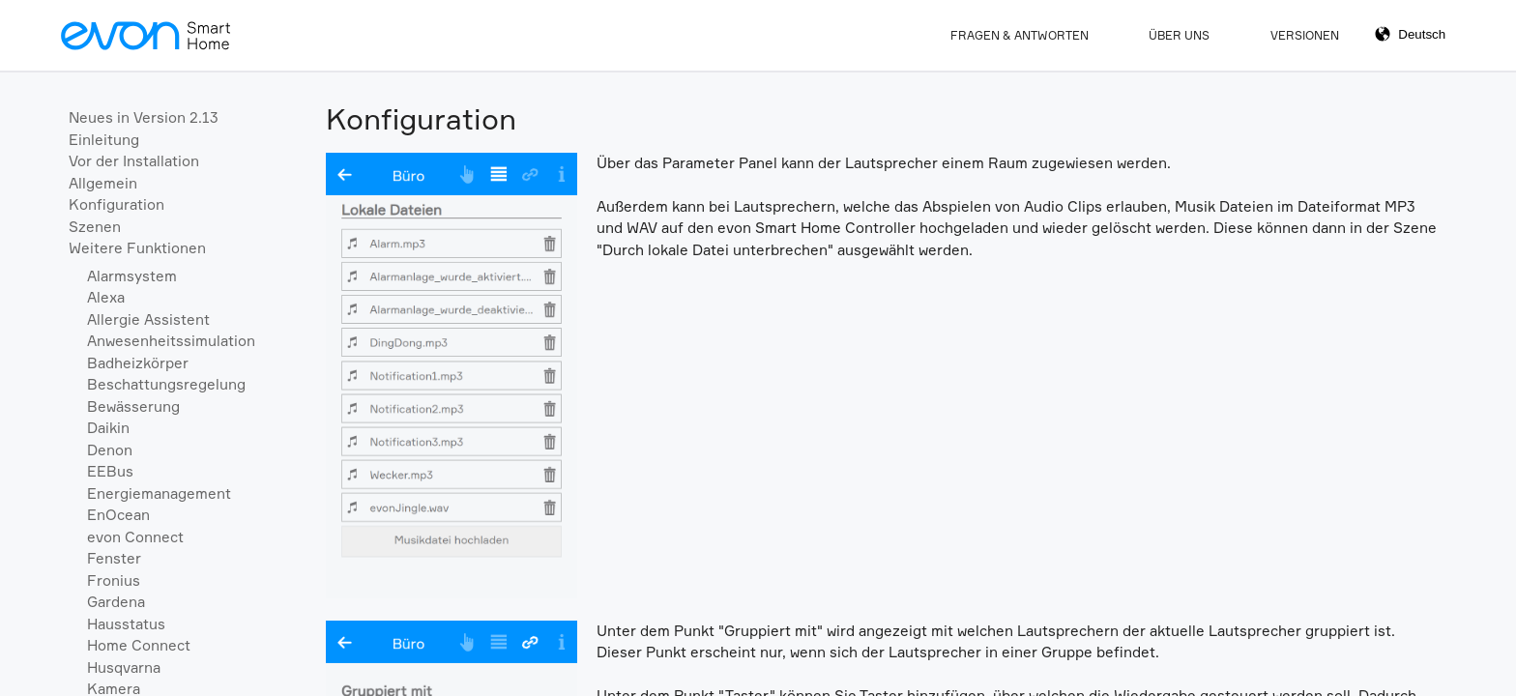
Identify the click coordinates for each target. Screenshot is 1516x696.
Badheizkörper (138, 363)
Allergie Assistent (148, 319)
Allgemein (103, 183)
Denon (109, 450)
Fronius (113, 580)
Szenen (95, 227)
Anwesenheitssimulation (171, 341)
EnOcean (118, 515)
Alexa (106, 297)
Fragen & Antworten (1019, 35)
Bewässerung (133, 406)
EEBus (110, 471)
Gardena (116, 602)
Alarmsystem (132, 276)
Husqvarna (123, 667)
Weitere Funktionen (137, 248)
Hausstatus (126, 624)
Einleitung (104, 139)
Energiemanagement (159, 493)
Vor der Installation (134, 161)
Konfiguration (116, 204)
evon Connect (135, 537)
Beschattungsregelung (166, 384)
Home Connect (138, 645)
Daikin (108, 428)
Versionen (1304, 35)
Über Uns (1179, 35)
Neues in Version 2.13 (144, 117)
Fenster (114, 558)
